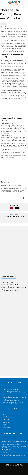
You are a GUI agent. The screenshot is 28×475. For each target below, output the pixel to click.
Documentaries (6, 418)
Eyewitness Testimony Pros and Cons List (13, 402)
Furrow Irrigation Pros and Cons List (11, 286)
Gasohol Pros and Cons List (9, 283)
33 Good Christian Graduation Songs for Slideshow (13, 441)
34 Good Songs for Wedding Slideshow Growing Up (13, 446)
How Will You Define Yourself (14, 216)
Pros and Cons (6, 422)
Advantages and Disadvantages (10, 198)
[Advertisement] (12, 250)
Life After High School (6, 449)
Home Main (4, 440)
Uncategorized (6, 427)
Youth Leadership (7, 429)
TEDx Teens (6, 425)
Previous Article (14, 214)
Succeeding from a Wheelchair (14, 221)
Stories (4, 424)
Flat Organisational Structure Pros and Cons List (14, 397)
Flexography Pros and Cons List (10, 290)
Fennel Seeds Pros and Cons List (11, 400)
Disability (5, 416)
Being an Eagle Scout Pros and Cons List (11, 444)
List (22, 198)
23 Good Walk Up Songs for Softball (10, 447)
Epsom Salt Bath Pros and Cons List (11, 403)
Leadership (9, 464)
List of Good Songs (7, 421)
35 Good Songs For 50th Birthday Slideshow (12, 443)
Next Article (14, 219)
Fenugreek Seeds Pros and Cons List (12, 399)
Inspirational (6, 419)
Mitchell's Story (5, 454)
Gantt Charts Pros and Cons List (11, 284)
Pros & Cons (21, 466)
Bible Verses (6, 414)
